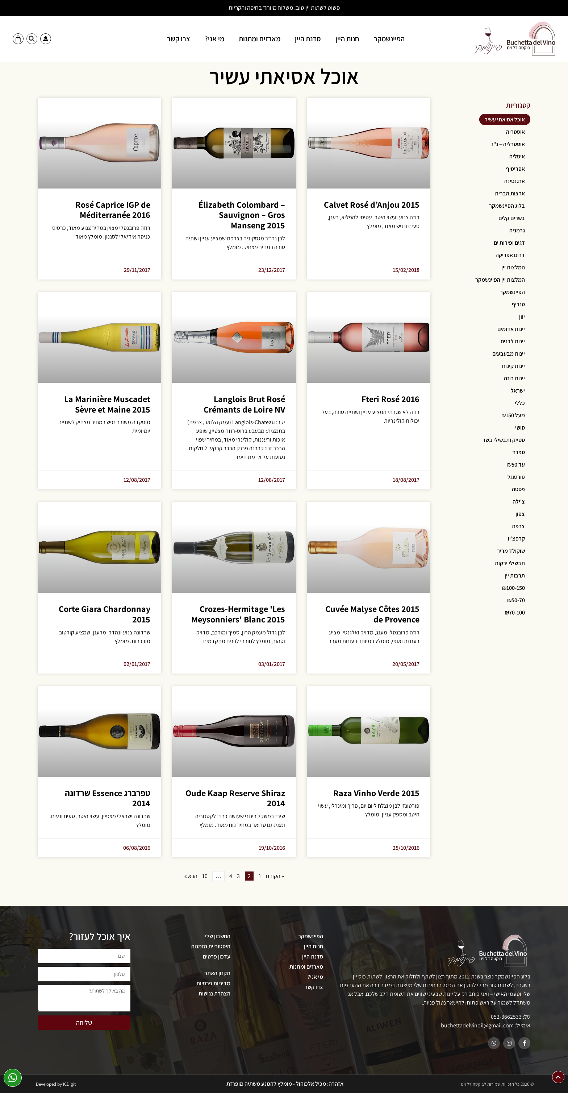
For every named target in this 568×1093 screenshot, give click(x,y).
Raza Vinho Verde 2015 (376, 793)
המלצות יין (513, 267)
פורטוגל (516, 477)
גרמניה (517, 230)
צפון (520, 514)
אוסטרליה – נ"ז (508, 144)
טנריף (518, 304)
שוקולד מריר (511, 551)
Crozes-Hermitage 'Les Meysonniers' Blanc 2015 (238, 614)
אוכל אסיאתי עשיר (505, 119)
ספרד (518, 452)
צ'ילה (519, 501)
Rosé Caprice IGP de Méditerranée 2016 (112, 210)
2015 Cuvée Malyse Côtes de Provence (372, 614)
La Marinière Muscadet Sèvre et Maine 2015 (107, 404)
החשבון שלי (217, 936)
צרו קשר (178, 39)
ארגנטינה (514, 181)
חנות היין (347, 39)
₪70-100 (515, 612)
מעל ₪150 (513, 415)
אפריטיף (515, 169)
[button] (31, 38)
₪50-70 (516, 600)
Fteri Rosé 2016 (390, 399)
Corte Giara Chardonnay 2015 (104, 614)
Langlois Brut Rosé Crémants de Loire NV (244, 404)
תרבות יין (515, 575)
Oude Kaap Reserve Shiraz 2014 (235, 798)
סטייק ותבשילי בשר (504, 440)
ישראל (518, 390)
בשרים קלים (511, 218)
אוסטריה (515, 132)
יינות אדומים (511, 329)
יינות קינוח (513, 366)
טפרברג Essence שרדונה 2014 (107, 798)
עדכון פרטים (216, 956)
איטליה (517, 156)
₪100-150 (513, 588)
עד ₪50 (516, 464)
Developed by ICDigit (56, 1084)
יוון (522, 316)
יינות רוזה (514, 378)
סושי (520, 427)
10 (205, 876)
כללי (520, 403)
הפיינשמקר (389, 39)
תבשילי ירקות (510, 563)
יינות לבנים (513, 341)
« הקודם (275, 876)
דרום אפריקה (510, 255)
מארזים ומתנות (259, 39)
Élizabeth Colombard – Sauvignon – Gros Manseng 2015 (242, 215)
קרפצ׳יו (516, 538)
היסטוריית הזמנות (210, 946)
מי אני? (214, 39)
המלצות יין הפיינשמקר (500, 279)
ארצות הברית (510, 193)
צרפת (518, 526)
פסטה (518, 489)
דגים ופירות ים (509, 243)
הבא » (190, 876)
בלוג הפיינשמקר (507, 206)
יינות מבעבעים (508, 353)
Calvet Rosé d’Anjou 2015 (371, 204)
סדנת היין (308, 39)
